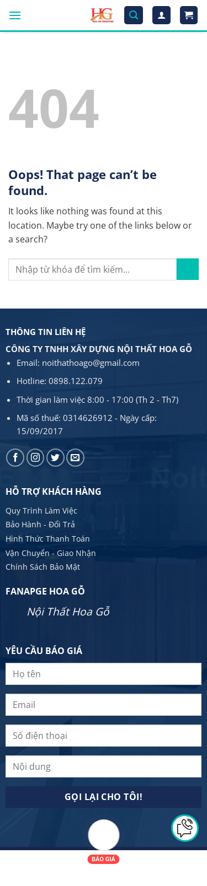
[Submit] (188, 269)
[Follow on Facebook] (15, 458)
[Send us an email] (75, 458)
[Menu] (15, 15)
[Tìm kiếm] (133, 15)
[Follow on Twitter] (55, 458)
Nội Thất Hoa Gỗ (67, 611)
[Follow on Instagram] (35, 458)
